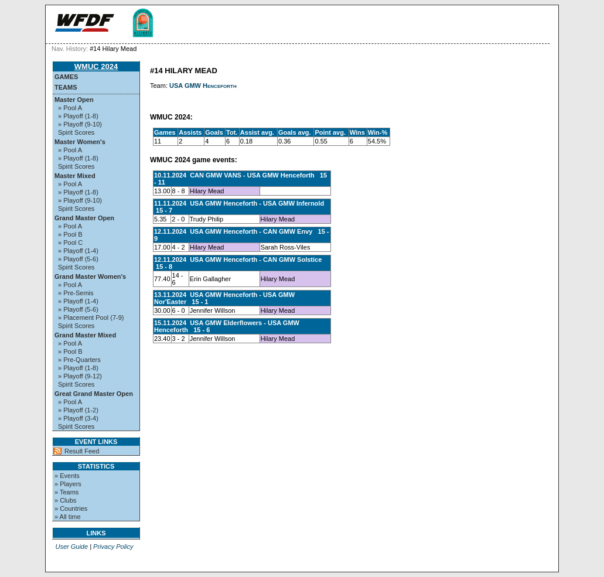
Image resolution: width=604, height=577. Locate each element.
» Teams (66, 492)
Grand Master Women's (90, 276)
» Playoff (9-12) (80, 376)
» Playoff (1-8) (78, 116)
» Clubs (65, 500)
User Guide (71, 546)
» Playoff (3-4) (78, 418)
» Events (67, 475)
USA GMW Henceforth (203, 85)
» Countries (70, 508)
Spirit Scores (76, 132)
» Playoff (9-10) (80, 124)
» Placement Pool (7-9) (91, 317)
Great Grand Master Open (93, 393)
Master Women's (79, 141)
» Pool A (70, 107)
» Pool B (70, 234)
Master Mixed (74, 175)
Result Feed (81, 451)
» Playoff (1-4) (78, 250)
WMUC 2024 (96, 66)
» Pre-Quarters (79, 359)
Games (66, 76)
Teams (65, 87)
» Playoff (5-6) (78, 258)
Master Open (74, 99)
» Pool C (70, 242)
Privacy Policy (113, 546)
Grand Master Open (84, 217)
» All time (67, 516)
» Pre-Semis (76, 292)
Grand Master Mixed (85, 335)
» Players (67, 483)
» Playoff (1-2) (78, 410)
